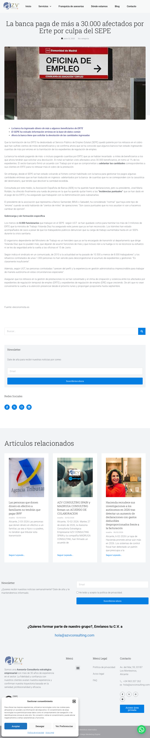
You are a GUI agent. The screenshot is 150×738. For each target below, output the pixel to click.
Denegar (40, 726)
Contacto (131, 6)
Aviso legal (50, 733)
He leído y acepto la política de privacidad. (100, 592)
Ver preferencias (64, 726)
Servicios (45, 6)
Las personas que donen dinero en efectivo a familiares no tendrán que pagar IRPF (24, 508)
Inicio (28, 6)
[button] (74, 701)
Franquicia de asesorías (71, 6)
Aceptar (16, 726)
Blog (117, 6)
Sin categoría (83, 38)
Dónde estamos (99, 6)
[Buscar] (141, 331)
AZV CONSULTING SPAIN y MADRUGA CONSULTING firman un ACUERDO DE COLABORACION (73, 508)
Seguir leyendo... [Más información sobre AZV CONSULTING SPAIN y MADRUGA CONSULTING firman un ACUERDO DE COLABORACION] (65, 555)
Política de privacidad (36, 733)
